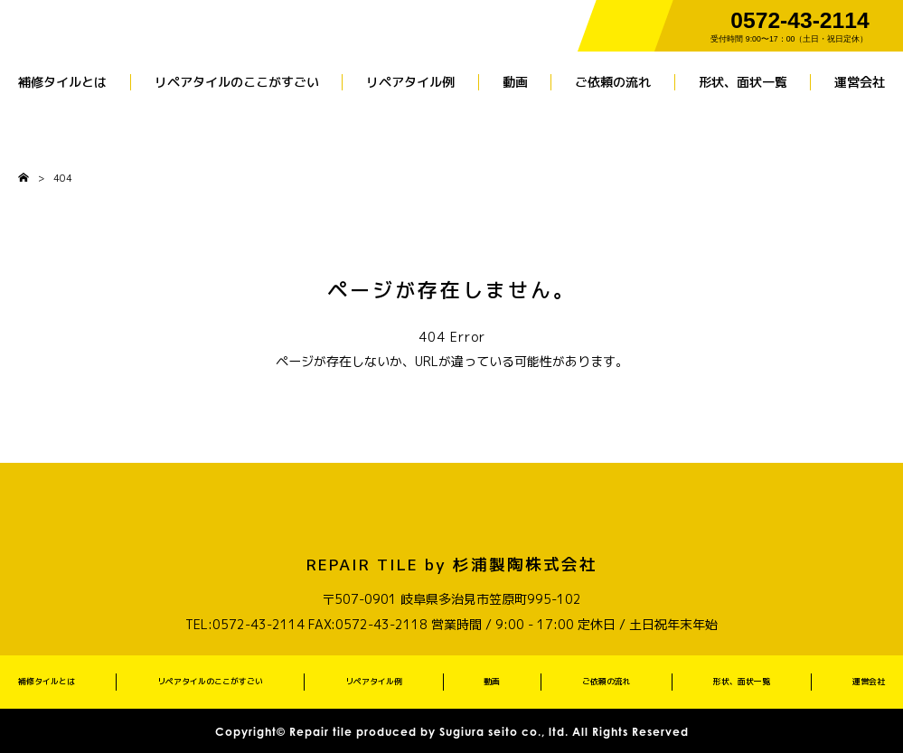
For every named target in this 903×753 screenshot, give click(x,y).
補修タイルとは (62, 82)
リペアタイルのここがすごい (237, 82)
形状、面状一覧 (743, 82)
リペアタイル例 (410, 82)
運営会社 (859, 82)
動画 (515, 82)
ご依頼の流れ (613, 82)
